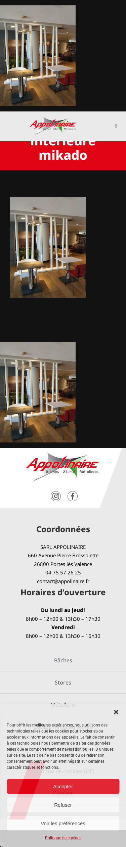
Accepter (63, 786)
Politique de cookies (63, 838)
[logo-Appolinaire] (53, 119)
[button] (116, 712)
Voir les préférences (63, 823)
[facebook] (73, 493)
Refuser (63, 805)
